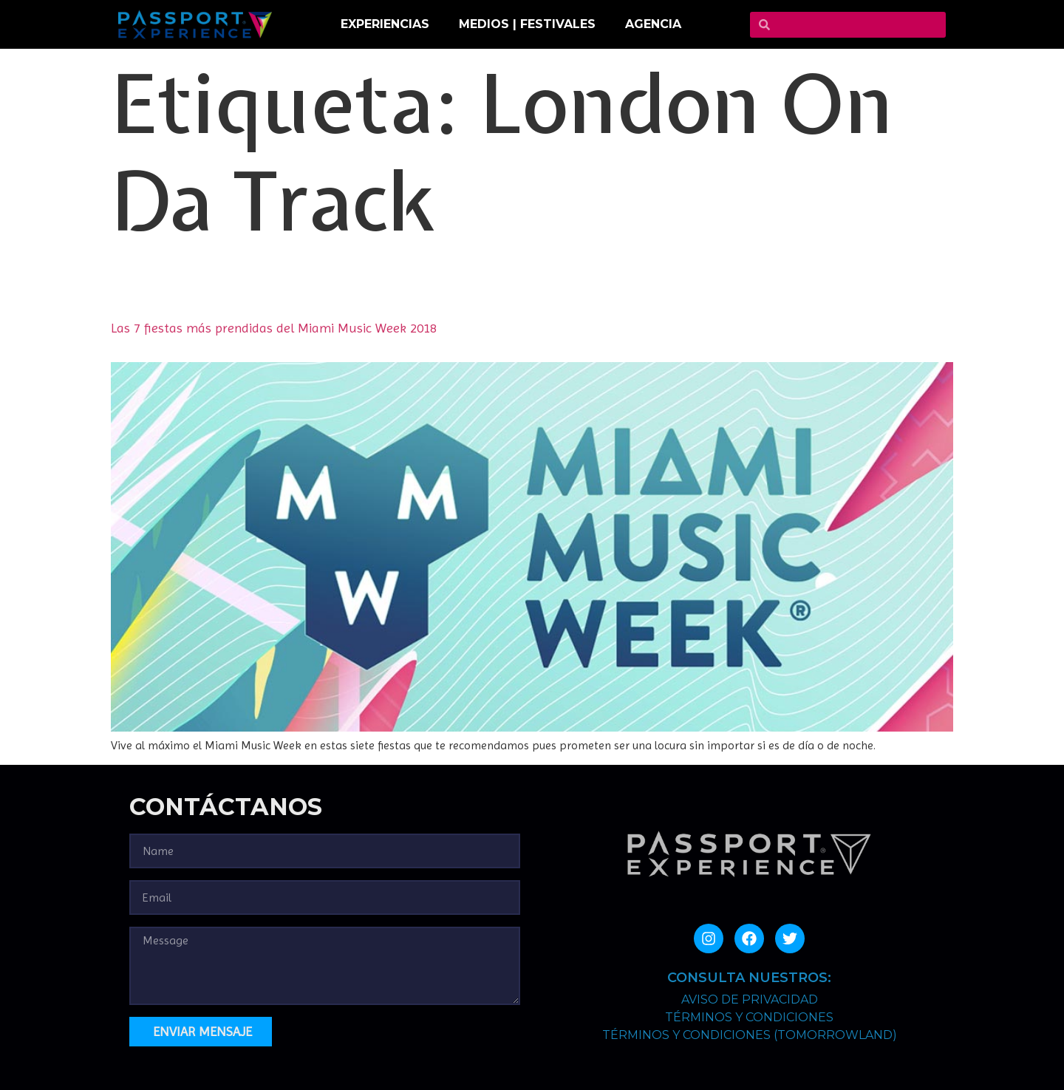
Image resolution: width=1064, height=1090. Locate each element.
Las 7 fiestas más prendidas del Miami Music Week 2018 (274, 327)
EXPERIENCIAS (385, 24)
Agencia (653, 24)
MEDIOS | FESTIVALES (527, 24)
